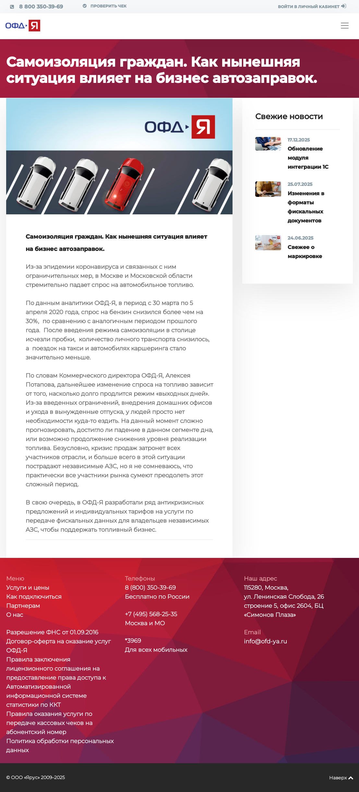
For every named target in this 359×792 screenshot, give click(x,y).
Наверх (338, 778)
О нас (14, 614)
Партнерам (23, 605)
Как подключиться (34, 596)
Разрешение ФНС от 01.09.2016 (52, 632)
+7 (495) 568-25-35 (151, 614)
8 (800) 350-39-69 (150, 587)
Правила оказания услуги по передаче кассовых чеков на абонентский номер (49, 723)
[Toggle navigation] (345, 25)
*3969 (133, 640)
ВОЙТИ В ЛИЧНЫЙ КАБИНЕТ (312, 6)
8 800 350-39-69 (36, 7)
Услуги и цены (27, 587)
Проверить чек (104, 6)
